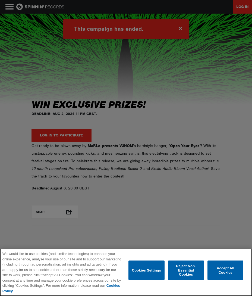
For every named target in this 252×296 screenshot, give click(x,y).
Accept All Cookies (225, 270)
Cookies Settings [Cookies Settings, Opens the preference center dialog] (146, 270)
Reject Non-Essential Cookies (186, 270)
